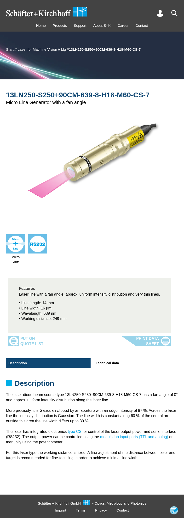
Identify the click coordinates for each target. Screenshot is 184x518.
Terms (81, 510)
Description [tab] (17, 363)
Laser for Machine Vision (37, 49)
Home (41, 25)
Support (80, 25)
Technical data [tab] (107, 363)
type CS (74, 432)
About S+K (102, 25)
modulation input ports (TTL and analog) (134, 437)
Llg (63, 49)
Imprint (60, 510)
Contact (142, 25)
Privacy (101, 510)
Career (123, 25)
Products (60, 25)
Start (10, 49)
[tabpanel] (92, 384)
